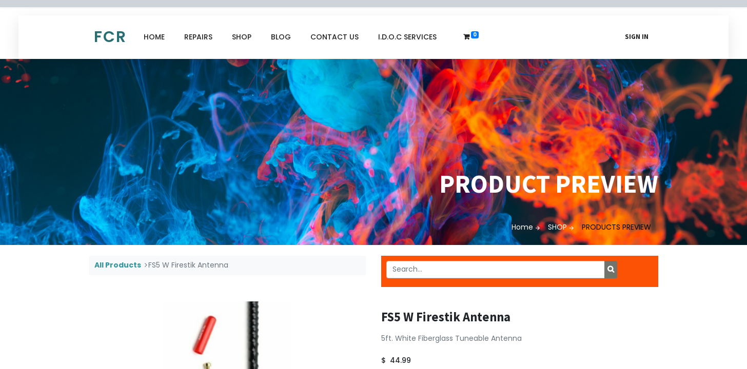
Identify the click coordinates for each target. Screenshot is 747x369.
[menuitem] (154, 37)
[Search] (610, 269)
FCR (110, 37)
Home (522, 227)
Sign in (636, 36)
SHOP (557, 227)
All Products (117, 265)
